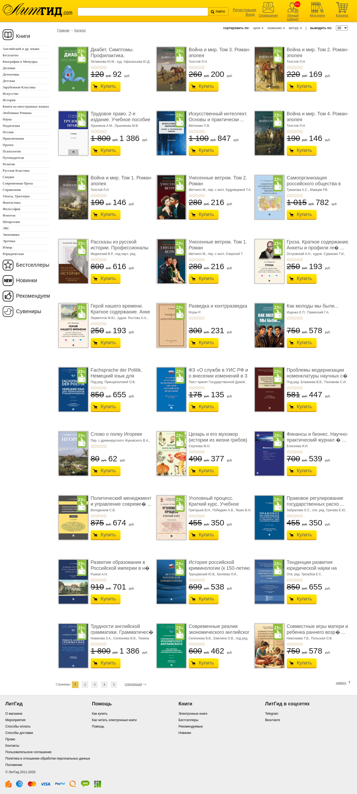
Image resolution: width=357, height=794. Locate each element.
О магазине (13, 714)
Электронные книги (192, 714)
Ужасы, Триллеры (16, 196)
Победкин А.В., (224, 510)
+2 (95, 67)
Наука (7, 119)
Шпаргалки (11, 222)
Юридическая (13, 254)
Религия (9, 164)
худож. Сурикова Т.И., (329, 254)
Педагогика (11, 126)
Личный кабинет (293, 17)
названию (274, 28)
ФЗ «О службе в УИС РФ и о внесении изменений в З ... (218, 375)
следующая (133, 684)
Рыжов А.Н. (99, 574)
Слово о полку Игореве (116, 434)
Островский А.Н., (300, 254)
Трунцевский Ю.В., (203, 574)
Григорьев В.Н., (200, 510)
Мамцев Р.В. (319, 190)
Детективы (11, 74)
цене (257, 28)
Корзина (342, 15)
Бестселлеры (32, 265)
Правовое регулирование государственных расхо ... (315, 501)
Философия (11, 209)
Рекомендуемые (190, 726)
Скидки (8, 177)
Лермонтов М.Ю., (104, 318)
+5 (105, 67)
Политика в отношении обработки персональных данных (47, 758)
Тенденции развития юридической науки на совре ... (312, 568)
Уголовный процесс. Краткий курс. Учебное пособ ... (214, 504)
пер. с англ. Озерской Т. (225, 254)
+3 (98, 67)
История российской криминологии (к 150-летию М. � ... (219, 568)
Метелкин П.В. (199, 126)
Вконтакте (272, 720)
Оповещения (268, 15)
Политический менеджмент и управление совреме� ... (121, 501)
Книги (23, 36)
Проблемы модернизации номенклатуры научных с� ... (317, 375)
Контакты (12, 746)
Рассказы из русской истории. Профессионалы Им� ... (119, 247)
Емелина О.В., (225, 638)
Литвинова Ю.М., (104, 62)
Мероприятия (15, 720)
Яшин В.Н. (243, 510)
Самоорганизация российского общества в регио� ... (314, 183)
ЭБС (6, 228)
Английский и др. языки (21, 49)
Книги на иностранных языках (26, 106)
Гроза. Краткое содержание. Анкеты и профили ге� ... (318, 244)
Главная (63, 30)
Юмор (7, 247)
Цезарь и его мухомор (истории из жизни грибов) (218, 437)
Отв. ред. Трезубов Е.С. (304, 574)
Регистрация (244, 9)
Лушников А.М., (103, 126)
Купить (108, 86)
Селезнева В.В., (125, 638)
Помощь (98, 726)
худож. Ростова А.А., (132, 318)
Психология (12, 151)
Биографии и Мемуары (20, 62)
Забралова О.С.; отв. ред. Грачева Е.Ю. (316, 510)
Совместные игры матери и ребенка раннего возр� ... (317, 629)
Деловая (9, 68)
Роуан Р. (195, 312)
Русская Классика (16, 170)
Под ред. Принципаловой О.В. (113, 382)
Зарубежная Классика (19, 87)
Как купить (100, 714)
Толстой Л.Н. (198, 62)
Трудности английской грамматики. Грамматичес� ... (122, 632)
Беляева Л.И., (227, 574)
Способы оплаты (17, 726)
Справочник (12, 190)
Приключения (13, 138)
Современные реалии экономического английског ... (219, 632)
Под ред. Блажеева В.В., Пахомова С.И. (316, 382)
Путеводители (13, 158)
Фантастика (12, 203)
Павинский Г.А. (318, 312)
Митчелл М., (198, 190)
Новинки (26, 280)
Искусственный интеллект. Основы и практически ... (218, 116)
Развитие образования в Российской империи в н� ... (120, 568)
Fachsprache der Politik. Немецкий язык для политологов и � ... (116, 375)
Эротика (9, 241)
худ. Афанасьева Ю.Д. (133, 62)
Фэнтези (9, 215)
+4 (101, 67)
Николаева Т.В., (299, 638)
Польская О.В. (321, 638)
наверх (341, 683)
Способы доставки (19, 733)
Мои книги (317, 15)
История (9, 100)
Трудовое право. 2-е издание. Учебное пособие (120, 116)
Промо (10, 739)
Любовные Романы (17, 113)
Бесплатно (10, 55)
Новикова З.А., (102, 638)
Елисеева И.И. (297, 446)
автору (293, 28)
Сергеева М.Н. (199, 446)
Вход (250, 14)
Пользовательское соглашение (28, 752)
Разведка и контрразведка (218, 306)
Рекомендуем (33, 296)
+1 (92, 67)
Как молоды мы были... (312, 306)
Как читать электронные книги (114, 720)
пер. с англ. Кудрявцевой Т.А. (229, 190)
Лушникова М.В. (127, 126)
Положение (13, 765)
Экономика (11, 235)
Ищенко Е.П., (297, 312)
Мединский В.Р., (103, 254)
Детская (9, 81)
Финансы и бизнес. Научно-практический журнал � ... (317, 437)
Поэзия (8, 132)
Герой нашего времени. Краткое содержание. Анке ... (120, 311)
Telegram (271, 714)
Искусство (10, 94)
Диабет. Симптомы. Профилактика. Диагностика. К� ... (112, 55)
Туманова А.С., (298, 190)
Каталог (80, 30)
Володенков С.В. (103, 510)
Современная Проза (18, 183)
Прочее (8, 145)
